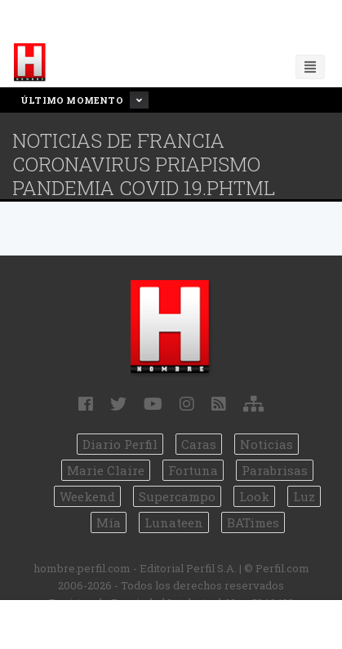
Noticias (266, 444)
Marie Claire (105, 470)
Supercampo (177, 496)
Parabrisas (275, 470)
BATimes (253, 522)
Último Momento (84, 100)
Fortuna (193, 470)
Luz (304, 496)
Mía (108, 522)
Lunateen (173, 522)
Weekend (87, 496)
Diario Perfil (120, 444)
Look (254, 496)
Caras (198, 444)
